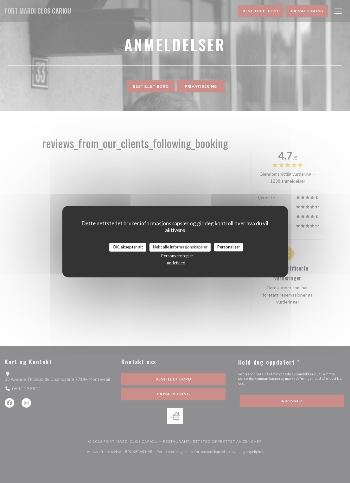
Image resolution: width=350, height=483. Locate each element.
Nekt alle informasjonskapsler (180, 246)
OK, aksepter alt (128, 246)
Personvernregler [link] (177, 255)
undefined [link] (176, 262)
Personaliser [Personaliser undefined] (228, 246)
